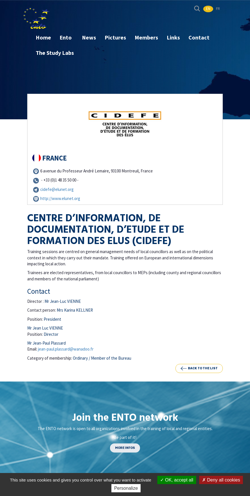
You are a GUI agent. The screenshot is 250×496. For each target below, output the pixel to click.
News (89, 37)
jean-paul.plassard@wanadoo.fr (66, 349)
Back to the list (199, 368)
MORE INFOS (125, 448)
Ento (66, 37)
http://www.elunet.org (60, 198)
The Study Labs (55, 52)
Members (146, 37)
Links (173, 37)
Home (43, 37)
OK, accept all (176, 480)
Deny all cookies (221, 480)
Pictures (115, 37)
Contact (198, 37)
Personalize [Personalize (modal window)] (126, 488)
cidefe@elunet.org (57, 189)
